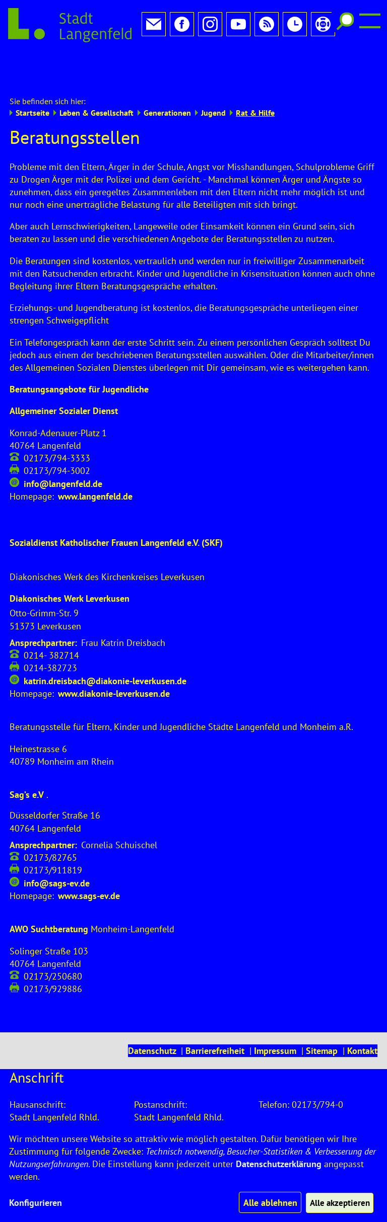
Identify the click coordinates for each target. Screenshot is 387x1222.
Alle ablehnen (266, 1202)
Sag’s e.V (27, 761)
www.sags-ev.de (89, 862)
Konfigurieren (35, 1202)
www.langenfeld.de (95, 463)
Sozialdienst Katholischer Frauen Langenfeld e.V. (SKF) (116, 509)
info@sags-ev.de (57, 850)
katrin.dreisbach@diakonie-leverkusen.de (105, 648)
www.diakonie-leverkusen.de (114, 660)
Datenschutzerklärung (278, 1164)
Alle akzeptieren (337, 1202)
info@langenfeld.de (63, 450)
